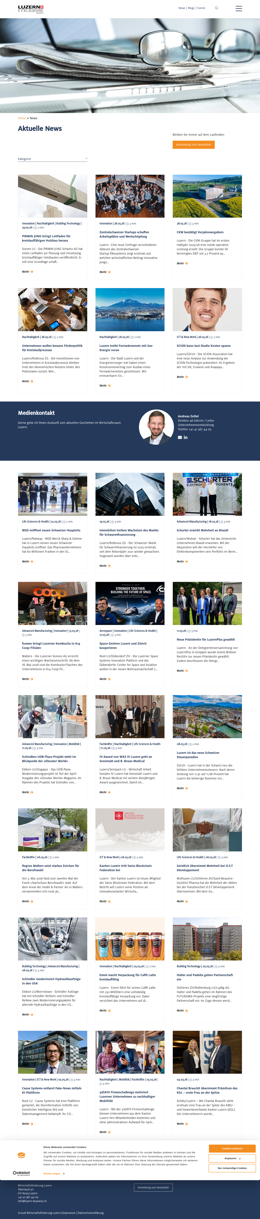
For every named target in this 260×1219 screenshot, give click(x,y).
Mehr (26, 272)
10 (86, 1162)
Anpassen (232, 1197)
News (185, 8)
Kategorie (52, 159)
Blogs (194, 8)
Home (22, 118)
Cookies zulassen (232, 1187)
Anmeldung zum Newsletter (195, 145)
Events (204, 8)
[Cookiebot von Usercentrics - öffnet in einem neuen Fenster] (21, 1212)
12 (104, 1162)
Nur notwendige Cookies (232, 1207)
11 (95, 1162)
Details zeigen (51, 1212)
